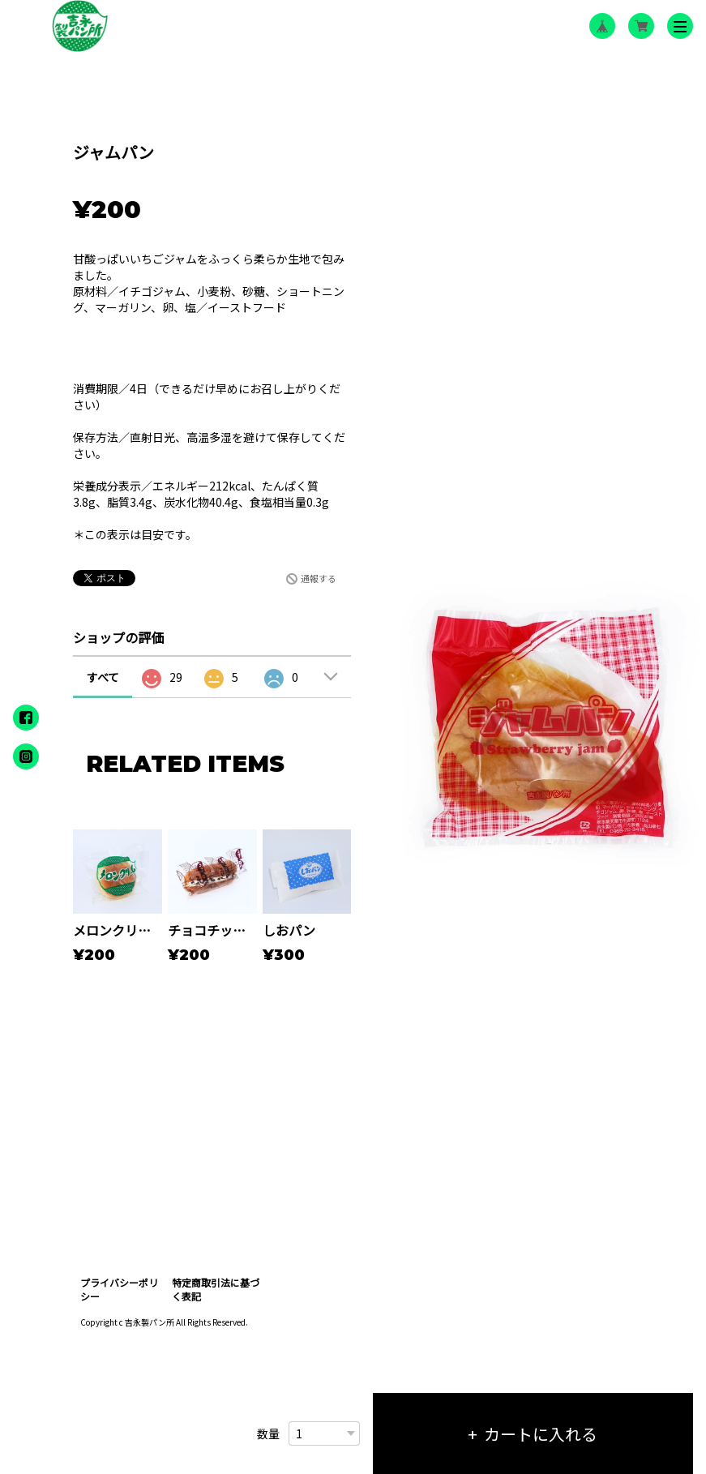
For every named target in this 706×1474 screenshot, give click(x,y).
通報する (318, 578)
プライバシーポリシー (119, 1289)
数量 (268, 1433)
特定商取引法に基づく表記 (215, 1289)
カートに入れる (540, 1434)
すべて (103, 677)
